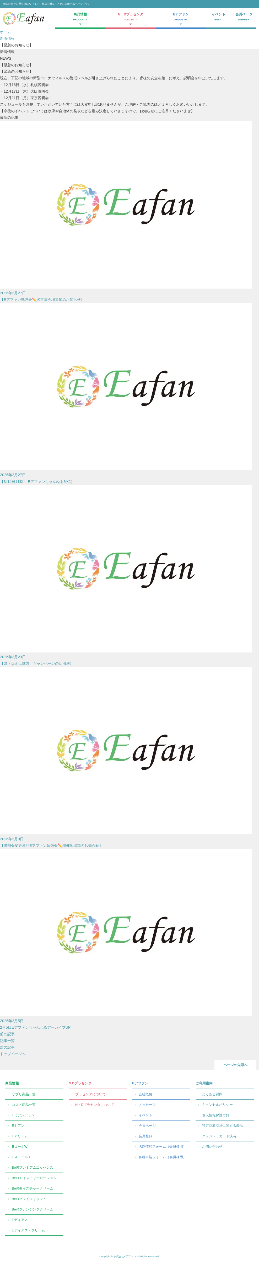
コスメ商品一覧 (24, 1105)
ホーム (5, 32)
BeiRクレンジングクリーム (32, 1209)
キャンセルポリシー (217, 1105)
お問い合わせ (212, 1146)
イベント (218, 17)
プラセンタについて (90, 1094)
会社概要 (145, 1094)
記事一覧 (7, 1041)
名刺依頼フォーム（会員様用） (162, 1146)
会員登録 (145, 1136)
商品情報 (12, 1083)
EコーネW (20, 1146)
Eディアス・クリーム (28, 1230)
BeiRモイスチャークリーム (32, 1188)
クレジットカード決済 (219, 1136)
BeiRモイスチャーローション (34, 1178)
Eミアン (18, 1126)
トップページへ (13, 1054)
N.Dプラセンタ (80, 1083)
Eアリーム (20, 1136)
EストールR (21, 1157)
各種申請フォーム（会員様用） (162, 1157)
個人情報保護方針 (215, 1115)
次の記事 (7, 1047)
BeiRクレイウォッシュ (29, 1199)
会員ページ (243, 17)
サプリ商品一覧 (24, 1094)
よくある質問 (212, 1094)
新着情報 (7, 38)
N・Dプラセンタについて (94, 1105)
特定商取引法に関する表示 (222, 1126)
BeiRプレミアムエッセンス (32, 1167)
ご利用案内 (204, 1083)
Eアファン (140, 1083)
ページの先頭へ (235, 1065)
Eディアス (20, 1220)
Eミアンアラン (23, 1115)
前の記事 (7, 1034)
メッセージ (147, 1105)
